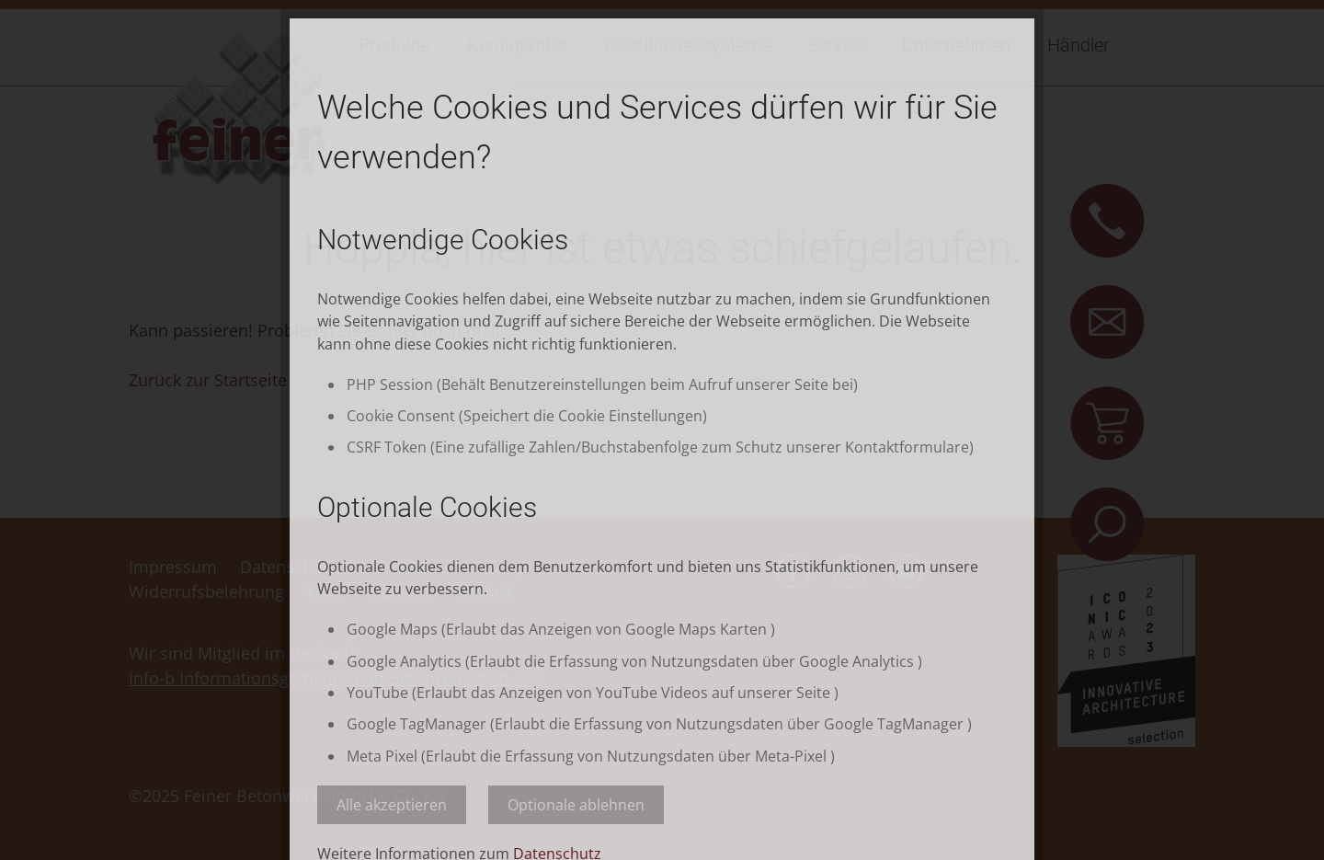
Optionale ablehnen (576, 805)
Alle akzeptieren (392, 805)
